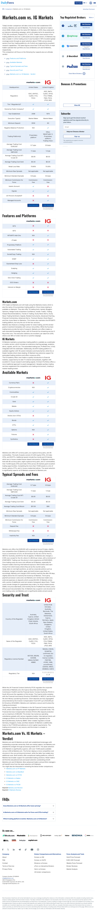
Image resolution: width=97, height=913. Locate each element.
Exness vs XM (39, 857)
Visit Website (33, 205)
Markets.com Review (15, 788)
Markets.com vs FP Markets (15, 769)
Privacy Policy (7, 869)
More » (91, 17)
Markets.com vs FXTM (14, 775)
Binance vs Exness (40, 863)
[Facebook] (2, 849)
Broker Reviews (72, 866)
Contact (5, 863)
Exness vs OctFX (40, 860)
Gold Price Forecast (73, 857)
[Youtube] (32, 849)
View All (77, 105)
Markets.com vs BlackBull (15, 772)
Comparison (8, 9)
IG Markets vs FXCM (13, 785)
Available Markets (16, 62)
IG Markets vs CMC (12, 781)
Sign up (77, 136)
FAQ (3, 860)
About (4, 857)
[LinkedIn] (14, 849)
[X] (8, 849)
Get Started (86, 24)
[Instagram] (38, 850)
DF (3, 9)
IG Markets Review (14, 790)
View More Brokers (75, 73)
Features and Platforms (18, 58)
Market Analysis (72, 869)
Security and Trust (16, 70)
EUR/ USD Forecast (73, 860)
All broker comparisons (42, 872)
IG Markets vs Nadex (13, 778)
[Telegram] (20, 849)
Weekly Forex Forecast (74, 863)
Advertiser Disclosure (89, 9)
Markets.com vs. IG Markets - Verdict (22, 74)
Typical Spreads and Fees (19, 66)
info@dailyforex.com (8, 878)
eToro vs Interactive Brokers (44, 866)
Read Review (86, 27)
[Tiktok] (25, 849)
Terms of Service (8, 866)
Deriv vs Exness (39, 869)
